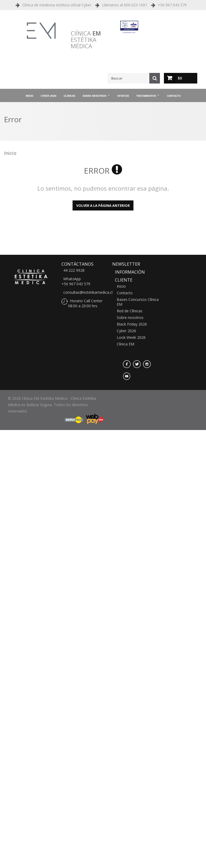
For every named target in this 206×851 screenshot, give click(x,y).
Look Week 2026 (131, 337)
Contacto (174, 95)
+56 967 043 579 (172, 4)
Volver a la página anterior (103, 205)
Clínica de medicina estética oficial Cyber (56, 4)
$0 (180, 78)
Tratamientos (146, 95)
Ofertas (123, 95)
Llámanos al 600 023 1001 (124, 4)
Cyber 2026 (48, 95)
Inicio (29, 95)
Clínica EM (125, 344)
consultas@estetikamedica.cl (88, 292)
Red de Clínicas (129, 311)
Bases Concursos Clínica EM (138, 302)
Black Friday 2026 (132, 324)
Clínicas (69, 95)
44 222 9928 (73, 270)
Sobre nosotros (94, 95)
